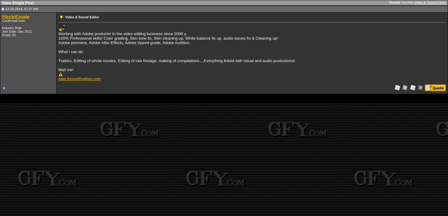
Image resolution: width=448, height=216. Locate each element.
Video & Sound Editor (430, 2)
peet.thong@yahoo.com (79, 78)
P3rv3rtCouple (15, 16)
